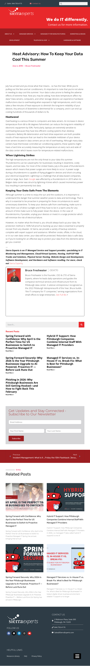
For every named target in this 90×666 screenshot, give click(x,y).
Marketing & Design (77, 34)
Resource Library (13, 656)
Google (32, 179)
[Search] (81, 325)
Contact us (54, 24)
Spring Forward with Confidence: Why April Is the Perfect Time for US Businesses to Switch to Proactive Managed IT (23, 342)
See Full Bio (61, 294)
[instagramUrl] (54, 306)
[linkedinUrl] (77, 306)
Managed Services (27, 34)
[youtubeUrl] (65, 306)
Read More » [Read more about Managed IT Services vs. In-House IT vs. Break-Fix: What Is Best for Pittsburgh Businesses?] (51, 370)
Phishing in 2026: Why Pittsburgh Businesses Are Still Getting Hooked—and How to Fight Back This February (22, 385)
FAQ (25, 656)
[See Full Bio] (67, 295)
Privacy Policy (37, 656)
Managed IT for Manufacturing (53, 34)
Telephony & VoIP (42, 40)
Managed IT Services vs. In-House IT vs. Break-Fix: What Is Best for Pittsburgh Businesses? (64, 362)
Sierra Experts (15, 263)
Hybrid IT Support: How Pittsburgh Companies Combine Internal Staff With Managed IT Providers (64, 340)
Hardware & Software (72, 40)
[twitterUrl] (42, 306)
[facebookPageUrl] (30, 306)
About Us (9, 34)
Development (14, 40)
